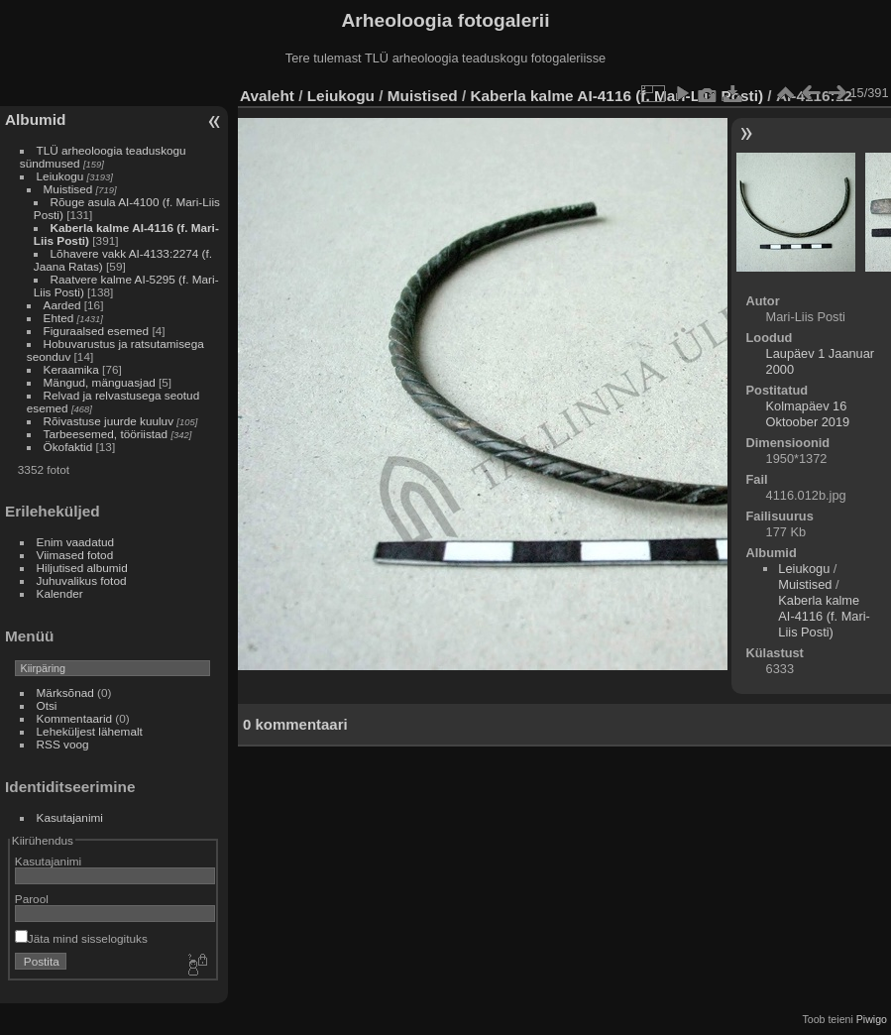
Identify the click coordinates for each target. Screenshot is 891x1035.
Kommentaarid (75, 718)
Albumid (35, 119)
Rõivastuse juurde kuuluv (108, 420)
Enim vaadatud (76, 541)
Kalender (60, 593)
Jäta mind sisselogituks (81, 938)
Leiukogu (60, 176)
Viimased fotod (75, 554)
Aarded (62, 304)
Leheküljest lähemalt (90, 731)
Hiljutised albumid (82, 567)
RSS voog (63, 744)
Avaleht (267, 95)
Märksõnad (65, 692)
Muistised (68, 188)
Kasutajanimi (70, 817)
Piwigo (871, 1019)
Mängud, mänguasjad (100, 382)
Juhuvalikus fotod (82, 580)
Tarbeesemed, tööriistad (106, 433)
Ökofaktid (68, 446)
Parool (32, 898)
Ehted (59, 317)
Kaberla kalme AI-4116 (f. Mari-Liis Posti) (616, 95)
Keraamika (71, 369)
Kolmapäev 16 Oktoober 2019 (808, 414)
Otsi (47, 705)
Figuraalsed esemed (97, 330)
